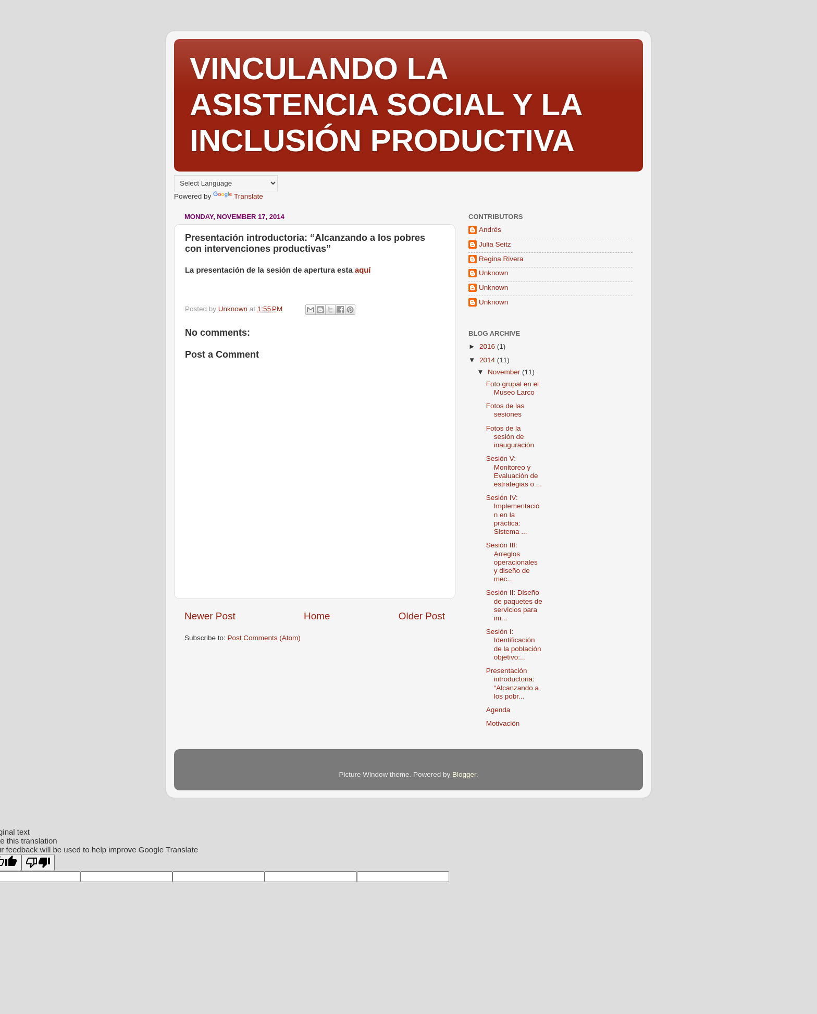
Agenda (498, 710)
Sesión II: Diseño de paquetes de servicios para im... (514, 605)
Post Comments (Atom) (264, 638)
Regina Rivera (501, 259)
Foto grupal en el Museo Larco (512, 388)
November (505, 372)
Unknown (493, 273)
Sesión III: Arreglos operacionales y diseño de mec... (512, 562)
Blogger (464, 774)
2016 (488, 346)
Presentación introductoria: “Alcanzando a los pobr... (512, 683)
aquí (363, 270)
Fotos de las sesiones (505, 410)
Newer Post (210, 615)
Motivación (503, 723)
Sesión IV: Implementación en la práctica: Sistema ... (513, 514)
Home (317, 615)
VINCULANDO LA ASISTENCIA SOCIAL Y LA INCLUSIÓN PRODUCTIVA (385, 104)
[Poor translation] (38, 862)
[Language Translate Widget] (226, 183)
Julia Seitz (495, 244)
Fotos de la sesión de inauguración (510, 436)
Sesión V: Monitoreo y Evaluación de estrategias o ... (514, 471)
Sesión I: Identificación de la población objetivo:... (513, 644)
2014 (488, 360)
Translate (238, 196)
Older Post (422, 615)
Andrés (490, 230)
